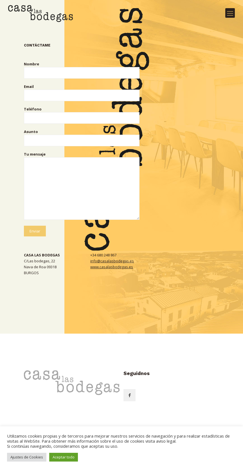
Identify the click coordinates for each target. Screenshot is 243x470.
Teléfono (82, 115)
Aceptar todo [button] (64, 457)
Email (82, 92)
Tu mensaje (82, 186)
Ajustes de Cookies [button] (26, 457)
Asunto (82, 137)
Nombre (82, 70)
